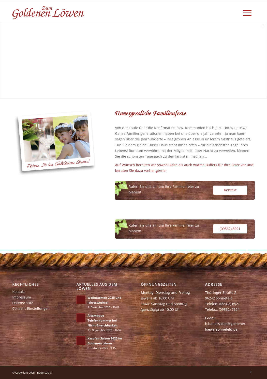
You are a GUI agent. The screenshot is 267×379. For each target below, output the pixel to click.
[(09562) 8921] (230, 228)
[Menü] (247, 11)
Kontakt (18, 291)
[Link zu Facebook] (251, 372)
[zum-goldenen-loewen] (48, 11)
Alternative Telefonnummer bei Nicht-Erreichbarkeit (103, 320)
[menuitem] (247, 11)
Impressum (21, 297)
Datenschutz (22, 302)
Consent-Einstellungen (31, 308)
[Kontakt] (230, 190)
